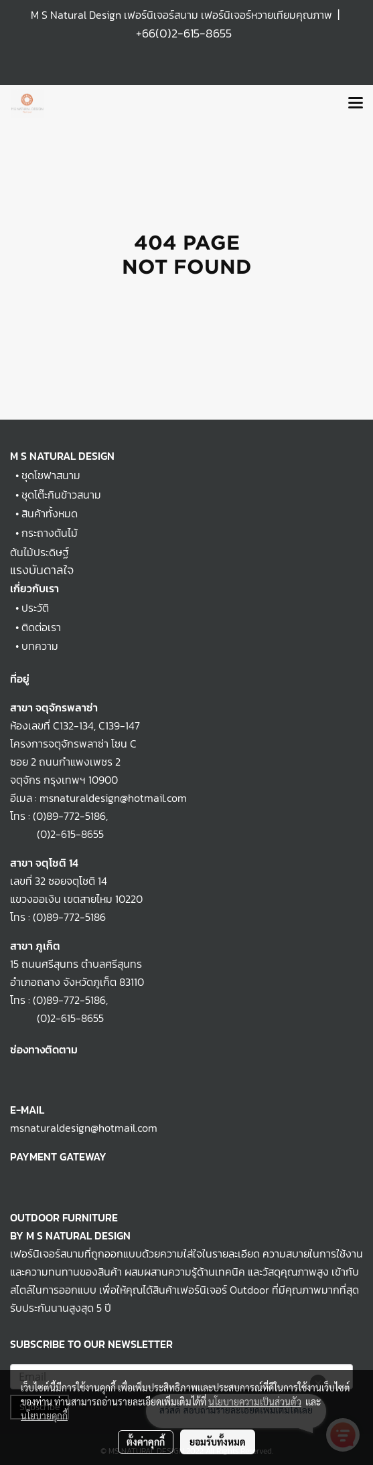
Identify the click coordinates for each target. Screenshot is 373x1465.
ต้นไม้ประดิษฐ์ (39, 552)
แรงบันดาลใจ (42, 570)
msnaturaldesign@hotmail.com (83, 1128)
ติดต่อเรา (41, 627)
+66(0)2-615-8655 (184, 33)
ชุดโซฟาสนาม (50, 475)
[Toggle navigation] (355, 103)
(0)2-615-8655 (57, 834)
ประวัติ (35, 608)
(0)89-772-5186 (69, 816)
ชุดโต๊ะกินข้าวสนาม (61, 495)
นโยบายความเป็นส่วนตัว (254, 1401)
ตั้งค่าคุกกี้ (146, 1442)
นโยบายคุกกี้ (44, 1415)
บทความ (39, 646)
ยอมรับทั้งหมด (218, 1442)
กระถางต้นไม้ (49, 533)
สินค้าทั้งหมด (49, 513)
